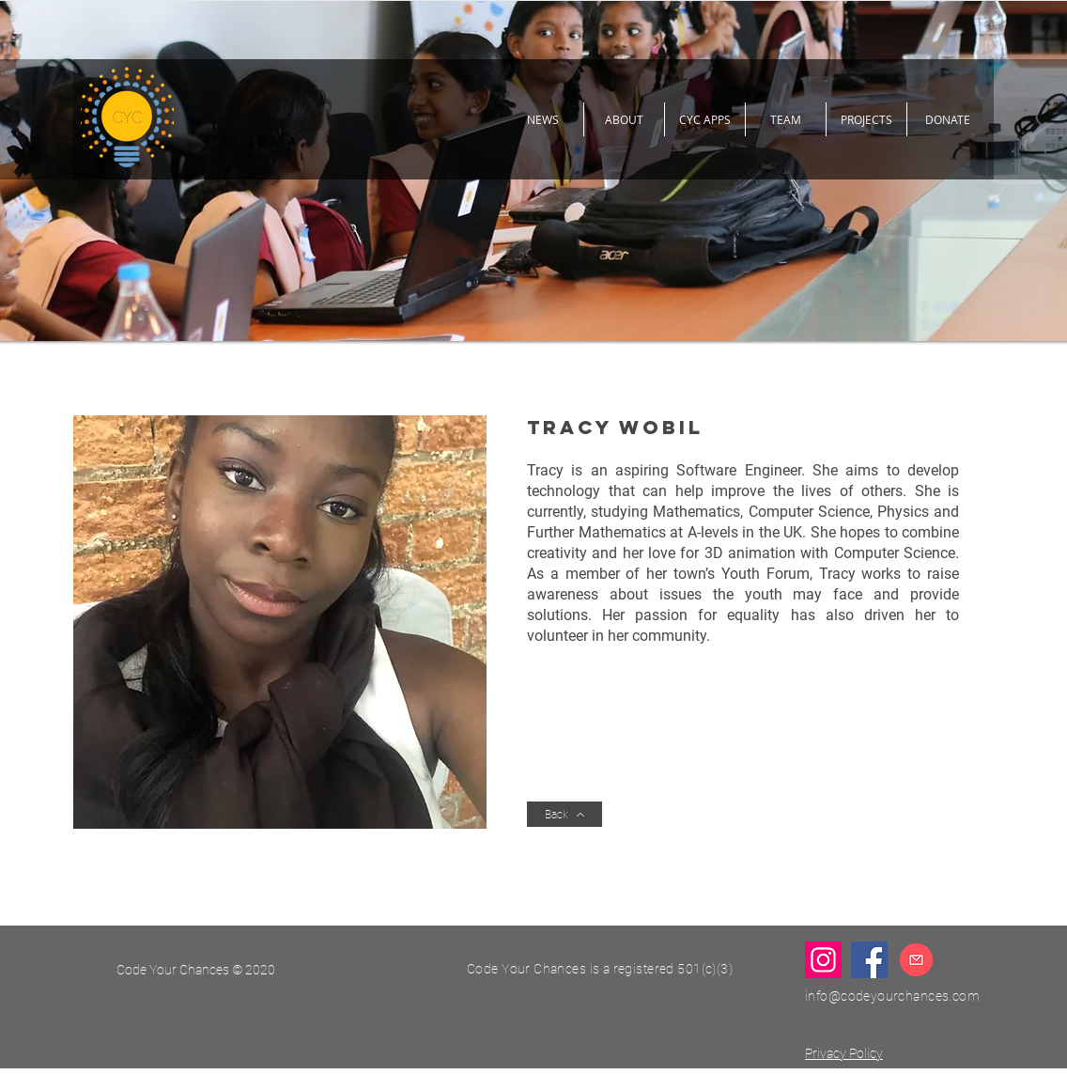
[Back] (564, 814)
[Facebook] (869, 960)
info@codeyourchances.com (892, 996)
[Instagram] (823, 960)
